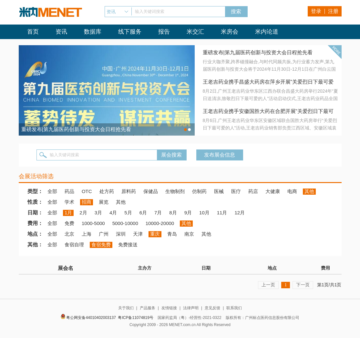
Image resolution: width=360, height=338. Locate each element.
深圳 (121, 234)
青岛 (172, 234)
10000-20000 (160, 223)
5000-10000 (125, 223)
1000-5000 (93, 223)
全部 (52, 191)
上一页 (268, 284)
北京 (69, 234)
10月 (204, 212)
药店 (253, 191)
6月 (143, 212)
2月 (83, 212)
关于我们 (126, 308)
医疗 (236, 191)
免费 (69, 223)
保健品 (150, 191)
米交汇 (195, 31)
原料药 (128, 191)
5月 (128, 212)
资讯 (61, 31)
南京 (189, 234)
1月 (68, 212)
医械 (219, 191)
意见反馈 (212, 308)
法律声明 (191, 308)
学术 (69, 202)
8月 (173, 212)
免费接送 (128, 244)
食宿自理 (74, 244)
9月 (188, 212)
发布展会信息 (219, 155)
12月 (239, 212)
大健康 (272, 191)
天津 (138, 234)
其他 (309, 191)
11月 (222, 212)
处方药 (106, 191)
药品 (69, 191)
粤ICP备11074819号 (135, 317)
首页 (33, 31)
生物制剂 (175, 191)
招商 (86, 202)
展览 (103, 202)
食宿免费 (101, 244)
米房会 (229, 31)
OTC (87, 191)
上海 (86, 234)
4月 (113, 212)
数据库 (92, 31)
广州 (103, 234)
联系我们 (234, 308)
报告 (164, 31)
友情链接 (169, 308)
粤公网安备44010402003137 (91, 317)
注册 (333, 11)
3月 (98, 212)
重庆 (155, 234)
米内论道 (266, 31)
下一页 (303, 284)
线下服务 (129, 31)
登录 (316, 11)
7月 (158, 212)
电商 (292, 191)
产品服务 (147, 308)
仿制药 (199, 191)
